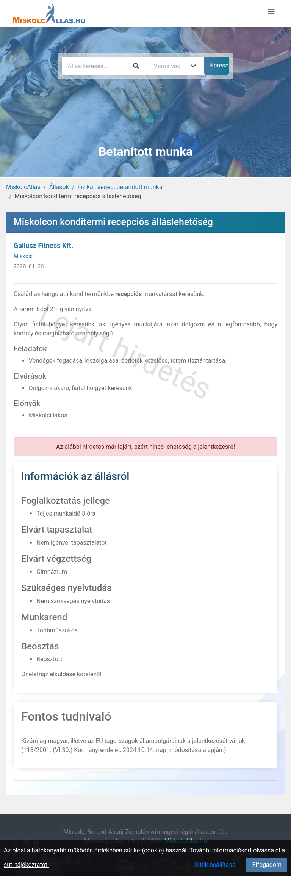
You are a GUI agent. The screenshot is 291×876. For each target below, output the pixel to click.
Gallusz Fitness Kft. (43, 245)
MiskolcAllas (23, 187)
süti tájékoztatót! (26, 864)
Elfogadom (267, 864)
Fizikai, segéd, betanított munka (119, 187)
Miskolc (23, 256)
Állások (59, 187)
